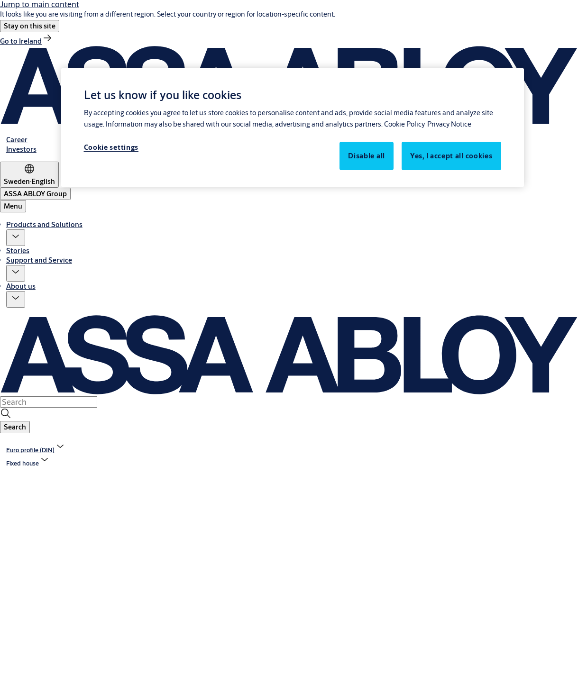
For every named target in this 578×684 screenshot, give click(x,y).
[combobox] (48, 402)
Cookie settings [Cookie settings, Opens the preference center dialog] (111, 147)
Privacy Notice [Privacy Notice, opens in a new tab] (449, 123)
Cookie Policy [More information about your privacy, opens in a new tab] (404, 123)
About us (21, 286)
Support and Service (39, 259)
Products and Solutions (44, 224)
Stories (17, 250)
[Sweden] (29, 175)
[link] (26, 41)
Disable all (366, 155)
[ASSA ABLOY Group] (35, 194)
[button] (29, 26)
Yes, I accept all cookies (451, 155)
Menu (13, 205)
